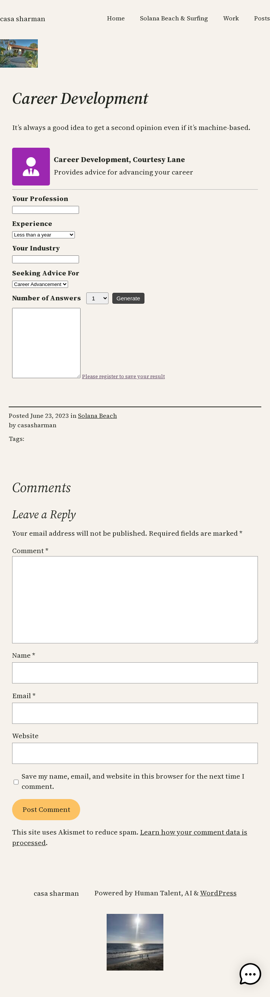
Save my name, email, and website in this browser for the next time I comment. (133, 795)
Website (25, 749)
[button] (250, 975)
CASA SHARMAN (22, 18)
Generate (128, 298)
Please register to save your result (131, 390)
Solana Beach (97, 429)
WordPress (218, 906)
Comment (30, 564)
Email (24, 709)
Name (23, 669)
